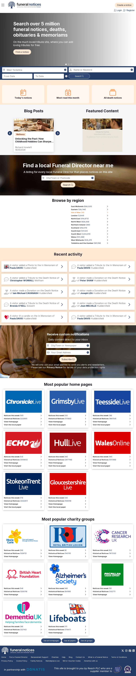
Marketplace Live (53, 661)
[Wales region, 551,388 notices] (91, 237)
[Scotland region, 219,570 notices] (91, 228)
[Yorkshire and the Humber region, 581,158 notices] (91, 243)
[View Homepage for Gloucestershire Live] (68, 504)
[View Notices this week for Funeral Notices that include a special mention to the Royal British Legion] (68, 550)
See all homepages (50, 641)
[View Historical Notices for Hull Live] (68, 460)
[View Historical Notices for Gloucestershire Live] (68, 501)
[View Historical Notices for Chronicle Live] (24, 419)
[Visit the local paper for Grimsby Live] (68, 425)
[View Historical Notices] (24, 460)
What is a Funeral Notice (98, 657)
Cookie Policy (21, 661)
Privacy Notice (54, 367)
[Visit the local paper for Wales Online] (113, 466)
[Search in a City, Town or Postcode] (68, 177)
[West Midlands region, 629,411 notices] (91, 240)
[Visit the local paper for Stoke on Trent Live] (24, 507)
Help (63, 657)
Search (79, 76)
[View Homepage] (24, 463)
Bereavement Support (39, 657)
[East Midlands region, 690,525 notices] (91, 206)
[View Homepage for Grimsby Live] (68, 422)
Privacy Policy (7, 661)
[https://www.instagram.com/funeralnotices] (126, 650)
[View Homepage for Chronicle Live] (24, 422)
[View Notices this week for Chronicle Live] (24, 416)
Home (3, 657)
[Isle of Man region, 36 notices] (91, 213)
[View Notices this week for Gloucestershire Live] (68, 498)
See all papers (70, 641)
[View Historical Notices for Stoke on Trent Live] (24, 501)
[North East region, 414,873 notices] (91, 219)
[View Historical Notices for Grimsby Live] (68, 419)
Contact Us (80, 657)
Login (118, 10)
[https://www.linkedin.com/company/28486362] (133, 650)
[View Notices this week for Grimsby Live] (68, 416)
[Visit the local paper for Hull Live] (68, 466)
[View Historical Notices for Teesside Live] (113, 419)
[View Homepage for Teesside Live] (113, 422)
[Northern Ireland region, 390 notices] (91, 225)
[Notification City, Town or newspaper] (68, 345)
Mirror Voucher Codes (72, 661)
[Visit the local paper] (24, 466)
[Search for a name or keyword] (101, 69)
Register (129, 10)
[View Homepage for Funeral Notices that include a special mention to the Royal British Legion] (68, 556)
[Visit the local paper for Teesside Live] (113, 425)
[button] (125, 5)
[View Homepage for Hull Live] (68, 463)
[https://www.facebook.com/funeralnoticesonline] (130, 650)
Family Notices (36, 661)
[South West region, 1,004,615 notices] (91, 234)
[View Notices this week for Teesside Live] (113, 416)
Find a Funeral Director (18, 657)
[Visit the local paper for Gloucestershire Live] (68, 507)
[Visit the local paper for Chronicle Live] (24, 425)
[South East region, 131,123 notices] (91, 231)
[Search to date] (49, 76)
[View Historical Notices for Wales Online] (113, 460)
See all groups (87, 641)
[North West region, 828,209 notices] (91, 222)
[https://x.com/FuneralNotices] (122, 650)
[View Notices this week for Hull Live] (68, 457)
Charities (55, 657)
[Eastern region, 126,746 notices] (91, 209)
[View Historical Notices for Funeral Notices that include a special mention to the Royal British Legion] (68, 553)
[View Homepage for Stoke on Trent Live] (24, 504)
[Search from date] (17, 76)
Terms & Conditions (119, 657)
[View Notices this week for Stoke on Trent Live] (24, 498)
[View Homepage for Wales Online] (113, 463)
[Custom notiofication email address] (68, 352)
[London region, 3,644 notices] (91, 216)
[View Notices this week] (24, 457)
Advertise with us (91, 661)
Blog (70, 657)
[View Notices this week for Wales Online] (113, 457)
